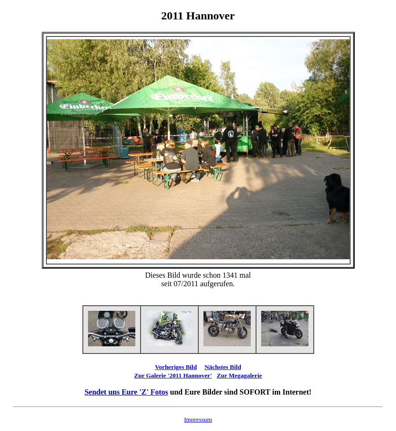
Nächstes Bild (222, 366)
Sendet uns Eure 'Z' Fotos (126, 392)
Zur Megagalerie (239, 375)
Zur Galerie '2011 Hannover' (173, 375)
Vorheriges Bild (176, 366)
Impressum (198, 419)
